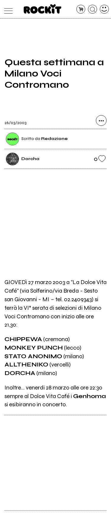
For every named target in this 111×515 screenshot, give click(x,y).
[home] (42, 9)
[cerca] (92, 9)
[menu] (7, 9)
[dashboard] (104, 9)
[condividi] (101, 120)
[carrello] (81, 9)
